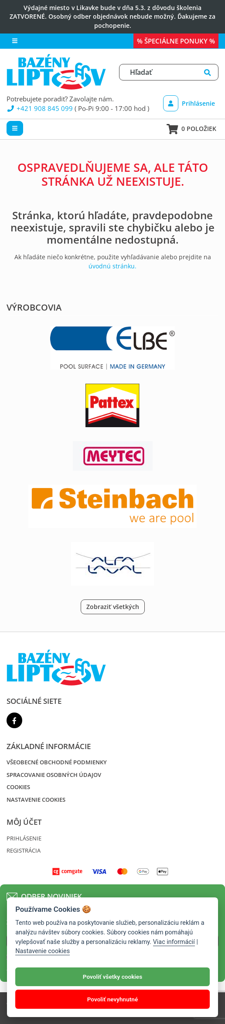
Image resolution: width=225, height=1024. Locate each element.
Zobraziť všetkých (112, 606)
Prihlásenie (189, 103)
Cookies (18, 787)
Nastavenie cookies (36, 799)
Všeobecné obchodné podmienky (57, 762)
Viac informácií (174, 942)
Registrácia (24, 850)
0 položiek (191, 129)
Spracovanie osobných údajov (54, 775)
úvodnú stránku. (112, 266)
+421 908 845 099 (40, 108)
